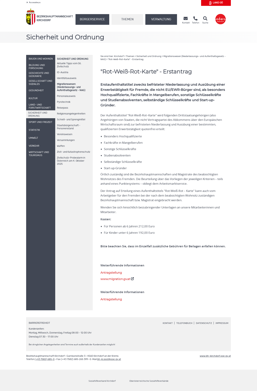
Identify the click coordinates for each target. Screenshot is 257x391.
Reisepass (62, 108)
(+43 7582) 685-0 (45, 359)
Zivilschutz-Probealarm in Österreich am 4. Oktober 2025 (71, 161)
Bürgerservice (92, 19)
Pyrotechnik (63, 102)
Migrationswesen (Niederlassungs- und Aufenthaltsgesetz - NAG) (71, 87)
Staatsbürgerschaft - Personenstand (68, 127)
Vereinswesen (64, 134)
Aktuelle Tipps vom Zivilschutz (69, 65)
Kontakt (165, 323)
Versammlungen (66, 140)
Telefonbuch (182, 323)
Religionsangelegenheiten (71, 114)
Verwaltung (161, 19)
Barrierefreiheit (39, 323)
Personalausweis (66, 96)
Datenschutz (202, 323)
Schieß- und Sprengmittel (71, 119)
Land (216, 3)
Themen (127, 19)
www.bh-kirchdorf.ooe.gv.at (215, 356)
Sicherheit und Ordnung (72, 59)
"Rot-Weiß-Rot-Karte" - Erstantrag (125, 59)
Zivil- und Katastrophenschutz (73, 152)
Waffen (61, 146)
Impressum (221, 323)
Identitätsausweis (66, 78)
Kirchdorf (119, 56)
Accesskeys (33, 2)
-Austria (62, 72)
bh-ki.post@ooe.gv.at (109, 359)
